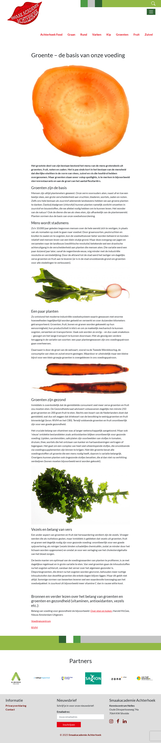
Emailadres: (63, 711)
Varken (96, 34)
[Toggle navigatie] (151, 12)
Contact (10, 709)
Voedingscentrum (41, 621)
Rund (83, 34)
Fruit (136, 34)
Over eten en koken (101, 610)
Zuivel (149, 34)
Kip (108, 34)
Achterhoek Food (51, 34)
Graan (71, 34)
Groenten (122, 34)
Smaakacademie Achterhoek (85, 734)
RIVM (34, 627)
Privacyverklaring (16, 705)
